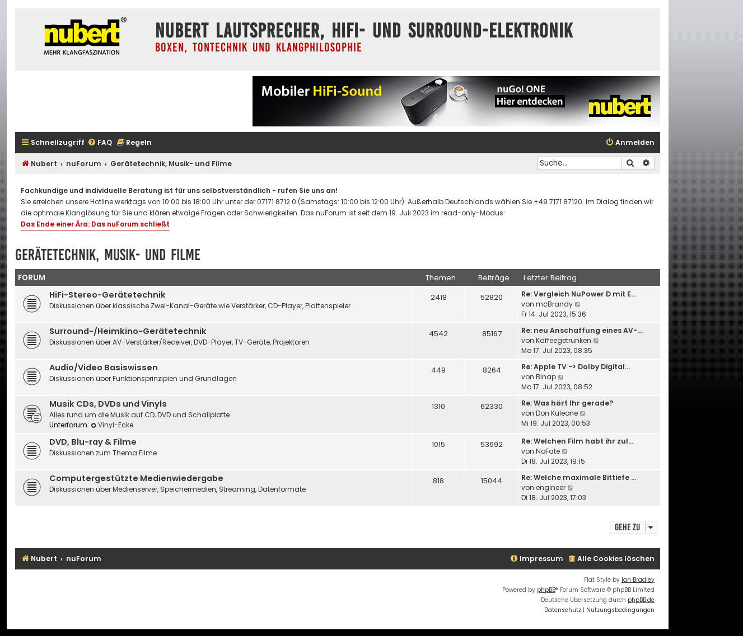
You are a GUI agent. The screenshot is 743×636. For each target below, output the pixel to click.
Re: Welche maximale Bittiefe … (578, 477)
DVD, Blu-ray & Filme (93, 441)
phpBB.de (641, 600)
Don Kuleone (557, 413)
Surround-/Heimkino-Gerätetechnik (128, 331)
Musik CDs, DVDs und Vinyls (108, 403)
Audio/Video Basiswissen (103, 367)
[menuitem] (99, 142)
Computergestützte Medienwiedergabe (136, 478)
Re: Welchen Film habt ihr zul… (577, 441)
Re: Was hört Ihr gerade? (567, 403)
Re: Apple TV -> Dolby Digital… (575, 366)
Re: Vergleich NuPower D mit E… (578, 294)
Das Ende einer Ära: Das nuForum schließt (95, 224)
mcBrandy (554, 304)
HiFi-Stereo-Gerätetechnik (107, 294)
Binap (546, 376)
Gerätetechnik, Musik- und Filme (107, 254)
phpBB (546, 590)
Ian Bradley (638, 580)
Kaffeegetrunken (563, 340)
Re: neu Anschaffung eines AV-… (581, 330)
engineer (551, 487)
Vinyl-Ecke (112, 425)
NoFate (548, 451)
